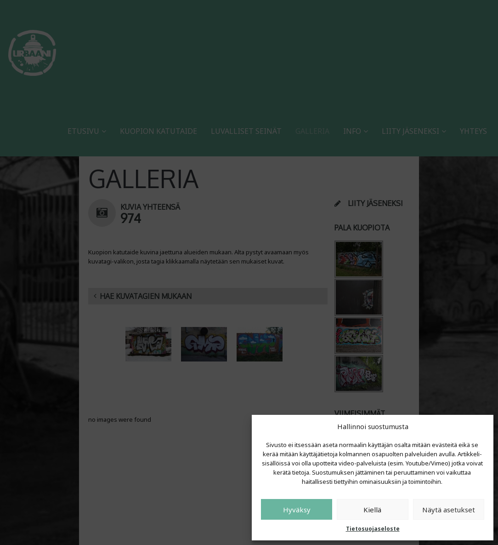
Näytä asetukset (448, 509)
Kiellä (372, 509)
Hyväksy (297, 509)
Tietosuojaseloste (373, 529)
